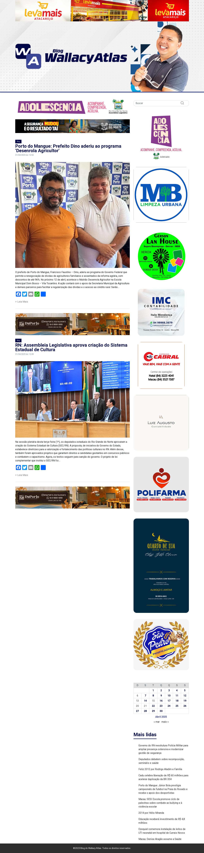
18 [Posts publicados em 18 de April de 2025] (177, 700)
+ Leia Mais (21, 301)
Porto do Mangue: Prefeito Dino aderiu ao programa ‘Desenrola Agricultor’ (68, 148)
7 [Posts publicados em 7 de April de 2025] (145, 695)
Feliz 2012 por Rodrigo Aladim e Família (160, 769)
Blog (18, 142)
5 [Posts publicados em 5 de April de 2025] (184, 690)
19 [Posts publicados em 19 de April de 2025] (184, 700)
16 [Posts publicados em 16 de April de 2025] (161, 700)
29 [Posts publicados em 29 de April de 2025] (153, 711)
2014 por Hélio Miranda (151, 812)
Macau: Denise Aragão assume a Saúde (159, 839)
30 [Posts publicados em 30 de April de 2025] (161, 711)
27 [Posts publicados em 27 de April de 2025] (137, 711)
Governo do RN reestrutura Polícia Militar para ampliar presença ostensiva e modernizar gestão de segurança (163, 749)
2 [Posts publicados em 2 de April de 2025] (161, 690)
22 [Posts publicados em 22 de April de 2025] (153, 705)
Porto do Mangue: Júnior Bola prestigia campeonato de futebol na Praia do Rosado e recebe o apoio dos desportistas (163, 789)
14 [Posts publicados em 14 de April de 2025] (145, 700)
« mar (157, 721)
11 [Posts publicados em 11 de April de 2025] (177, 695)
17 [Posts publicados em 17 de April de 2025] (169, 700)
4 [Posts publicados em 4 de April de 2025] (177, 690)
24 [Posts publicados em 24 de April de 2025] (169, 705)
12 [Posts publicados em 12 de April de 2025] (184, 695)
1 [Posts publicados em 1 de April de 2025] (153, 690)
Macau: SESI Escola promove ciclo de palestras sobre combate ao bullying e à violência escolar (160, 803)
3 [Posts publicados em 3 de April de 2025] (169, 690)
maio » (165, 721)
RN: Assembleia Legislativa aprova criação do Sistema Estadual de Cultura (71, 347)
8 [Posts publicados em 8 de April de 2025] (153, 695)
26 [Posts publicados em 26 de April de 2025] (184, 705)
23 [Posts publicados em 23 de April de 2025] (161, 705)
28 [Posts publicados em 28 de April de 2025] (145, 711)
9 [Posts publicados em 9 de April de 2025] (161, 695)
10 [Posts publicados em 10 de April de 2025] (169, 695)
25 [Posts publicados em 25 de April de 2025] (177, 705)
